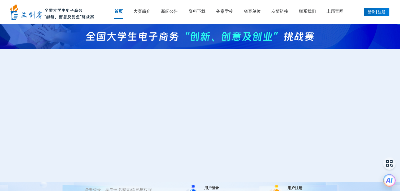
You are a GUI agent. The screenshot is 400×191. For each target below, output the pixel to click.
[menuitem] (118, 11)
